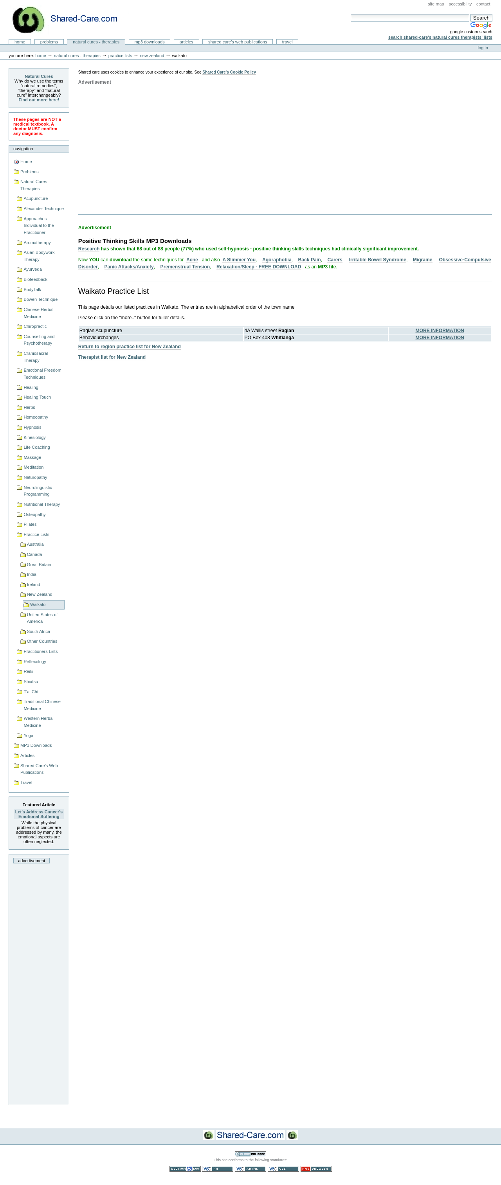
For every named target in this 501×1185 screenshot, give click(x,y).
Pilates (29, 524)
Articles (186, 42)
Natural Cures (39, 76)
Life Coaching (36, 447)
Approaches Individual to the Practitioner (38, 225)
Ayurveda (32, 269)
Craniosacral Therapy (35, 357)
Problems (49, 42)
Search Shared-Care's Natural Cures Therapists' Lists (440, 37)
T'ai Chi (30, 691)
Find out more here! (39, 99)
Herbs (29, 407)
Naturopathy (35, 477)
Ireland (33, 584)
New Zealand (152, 55)
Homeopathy (35, 417)
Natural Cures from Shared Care (71, 19)
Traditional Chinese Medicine (42, 705)
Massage (32, 457)
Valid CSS (283, 1169)
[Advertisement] (38, 982)
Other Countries (42, 641)
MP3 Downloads (149, 42)
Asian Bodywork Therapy (38, 256)
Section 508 (185, 1169)
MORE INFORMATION (440, 330)
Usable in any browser (316, 1169)
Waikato (37, 604)
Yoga (28, 735)
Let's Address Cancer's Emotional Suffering (39, 814)
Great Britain (39, 564)
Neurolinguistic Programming (37, 491)
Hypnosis (32, 427)
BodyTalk (32, 289)
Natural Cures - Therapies (96, 42)
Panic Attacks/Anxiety (129, 267)
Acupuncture (35, 198)
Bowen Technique (40, 299)
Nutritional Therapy (41, 504)
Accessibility (460, 4)
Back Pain (309, 260)
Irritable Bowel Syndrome (377, 260)
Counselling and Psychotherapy (38, 340)
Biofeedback (35, 279)
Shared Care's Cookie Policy (229, 72)
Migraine (423, 260)
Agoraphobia (277, 260)
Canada (34, 554)
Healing (30, 387)
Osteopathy (34, 514)
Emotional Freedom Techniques (42, 373)
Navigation (23, 148)
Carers (334, 260)
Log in (483, 47)
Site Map (436, 4)
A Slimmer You (239, 260)
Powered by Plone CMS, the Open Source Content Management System (250, 1154)
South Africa (38, 631)
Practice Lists (120, 55)
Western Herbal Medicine (38, 722)
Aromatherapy (36, 242)
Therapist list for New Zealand (112, 357)
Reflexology (34, 661)
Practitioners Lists (40, 651)
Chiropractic (35, 326)
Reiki (28, 671)
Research (89, 249)
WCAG (217, 1169)
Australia (35, 544)
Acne (192, 260)
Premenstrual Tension (185, 267)
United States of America (42, 618)
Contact (483, 4)
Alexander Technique (43, 208)
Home (19, 42)
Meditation (33, 467)
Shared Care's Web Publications (237, 42)
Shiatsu (30, 681)
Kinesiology (34, 437)
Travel (287, 42)
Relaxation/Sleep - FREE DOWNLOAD (258, 267)
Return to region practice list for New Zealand (129, 346)
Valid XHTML (250, 1169)
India (31, 574)
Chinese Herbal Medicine (38, 313)
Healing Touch (37, 397)
